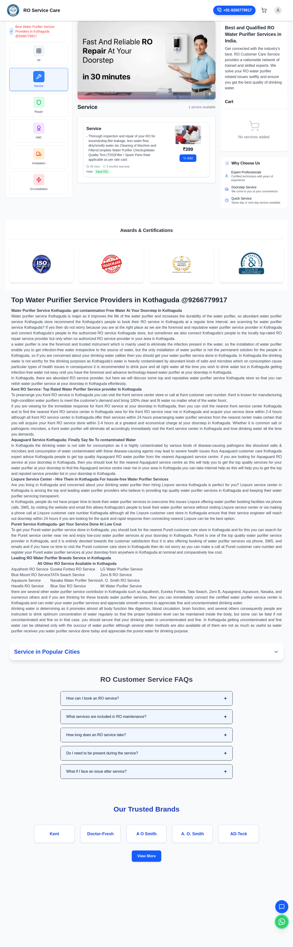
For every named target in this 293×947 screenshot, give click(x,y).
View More (146, 856)
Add (188, 158)
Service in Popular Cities (146, 652)
